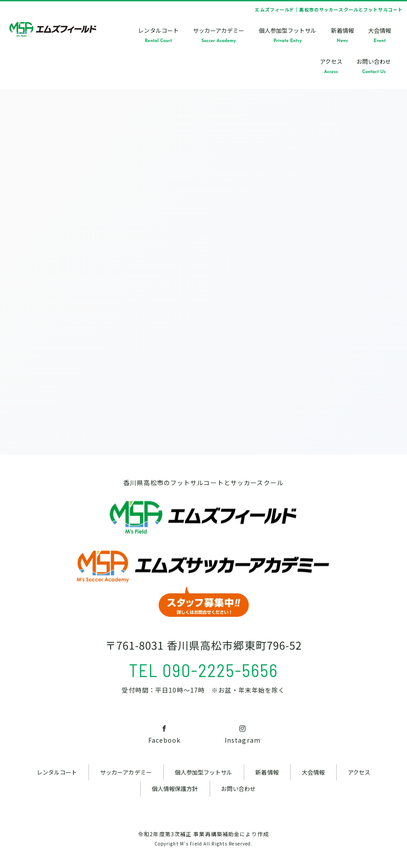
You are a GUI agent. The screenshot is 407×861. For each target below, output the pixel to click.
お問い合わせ (238, 788)
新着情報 (266, 772)
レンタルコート (57, 772)
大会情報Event (379, 34)
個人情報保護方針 (175, 788)
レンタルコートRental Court (158, 34)
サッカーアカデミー (125, 772)
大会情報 (313, 772)
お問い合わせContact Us (374, 65)
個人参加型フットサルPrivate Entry (288, 34)
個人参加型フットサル (204, 772)
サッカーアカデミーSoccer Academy (218, 34)
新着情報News (342, 34)
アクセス (359, 772)
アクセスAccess (331, 65)
